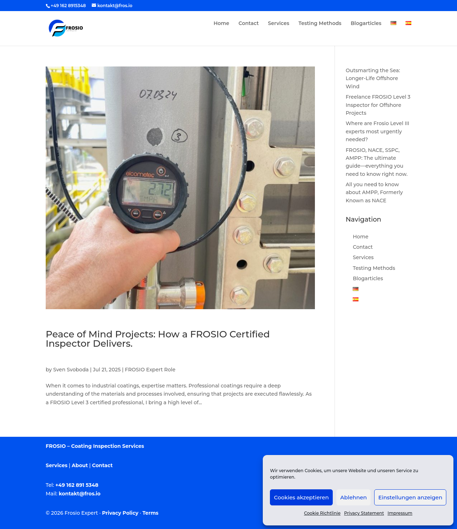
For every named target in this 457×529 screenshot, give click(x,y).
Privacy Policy (120, 513)
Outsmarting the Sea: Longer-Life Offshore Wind (373, 78)
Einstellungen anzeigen (410, 497)
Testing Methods (319, 23)
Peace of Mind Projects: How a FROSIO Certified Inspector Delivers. (158, 338)
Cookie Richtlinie (322, 513)
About (80, 465)
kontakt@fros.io (80, 493)
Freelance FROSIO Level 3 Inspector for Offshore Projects (378, 105)
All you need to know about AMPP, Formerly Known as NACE (374, 192)
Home (221, 23)
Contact (248, 23)
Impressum (399, 513)
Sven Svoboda (71, 369)
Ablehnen (353, 497)
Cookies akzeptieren (301, 497)
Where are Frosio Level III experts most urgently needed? (377, 131)
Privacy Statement (364, 513)
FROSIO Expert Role (150, 369)
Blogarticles (366, 23)
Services (279, 23)
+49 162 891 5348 (77, 485)
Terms (150, 513)
